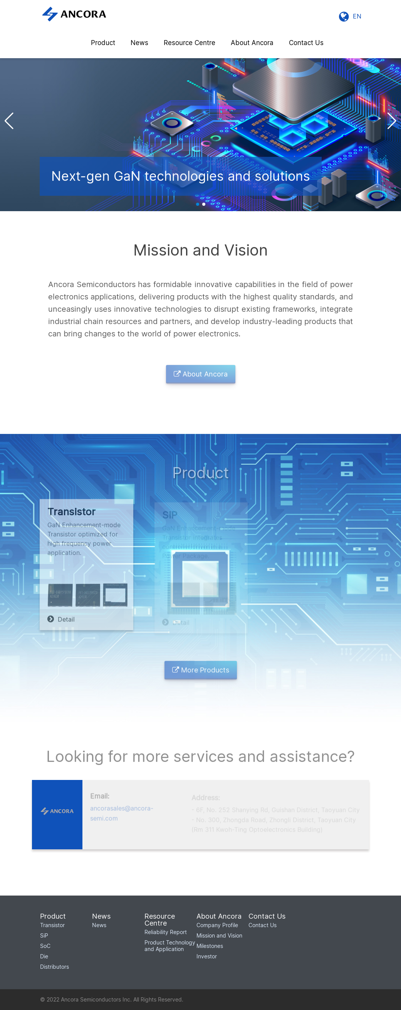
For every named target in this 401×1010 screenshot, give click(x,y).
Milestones (209, 946)
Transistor (52, 925)
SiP (44, 935)
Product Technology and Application (169, 945)
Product (103, 43)
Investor (206, 956)
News (139, 43)
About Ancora (252, 43)
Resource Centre (189, 43)
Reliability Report (165, 932)
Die (44, 956)
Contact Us (306, 43)
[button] (392, 121)
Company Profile (217, 925)
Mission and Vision (219, 935)
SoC (45, 946)
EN (350, 16)
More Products (200, 673)
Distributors (54, 966)
